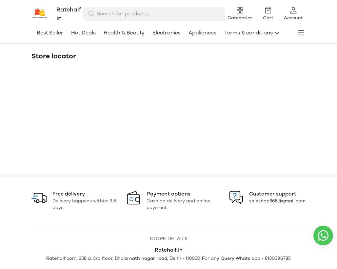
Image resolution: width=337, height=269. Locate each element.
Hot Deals (83, 33)
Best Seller (50, 33)
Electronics (166, 33)
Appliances (202, 33)
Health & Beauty (124, 33)
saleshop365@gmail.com (277, 201)
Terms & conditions (252, 33)
